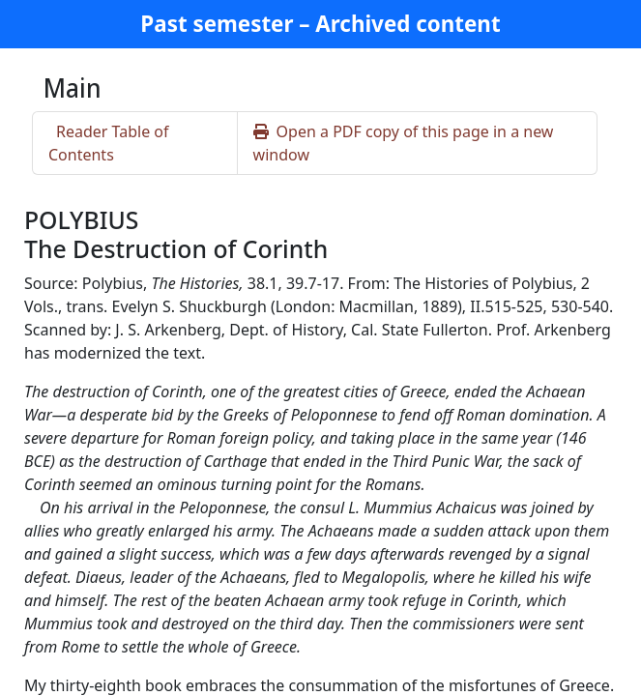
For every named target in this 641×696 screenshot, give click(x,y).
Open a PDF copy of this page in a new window (403, 143)
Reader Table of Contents (108, 143)
